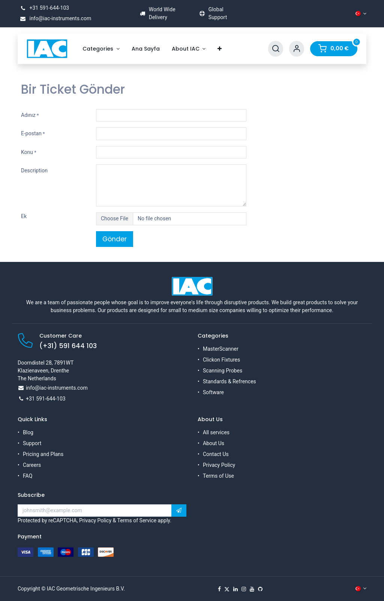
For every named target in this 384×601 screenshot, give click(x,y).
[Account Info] (296, 49)
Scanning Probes (222, 371)
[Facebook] (219, 589)
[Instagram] (244, 589)
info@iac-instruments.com (54, 18)
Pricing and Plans (43, 454)
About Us (213, 443)
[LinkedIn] (235, 589)
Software (213, 392)
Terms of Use (218, 476)
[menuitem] (101, 49)
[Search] (275, 49)
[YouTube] (252, 589)
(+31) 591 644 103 (68, 345)
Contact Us (216, 454)
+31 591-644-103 (43, 8)
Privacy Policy (219, 465)
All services (216, 432)
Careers (32, 465)
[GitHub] (260, 589)
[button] (178, 510)
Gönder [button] (114, 239)
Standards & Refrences (229, 381)
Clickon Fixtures (221, 360)
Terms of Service (136, 520)
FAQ (27, 476)
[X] (227, 589)
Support (32, 443)
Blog (28, 432)
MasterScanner (220, 349)
